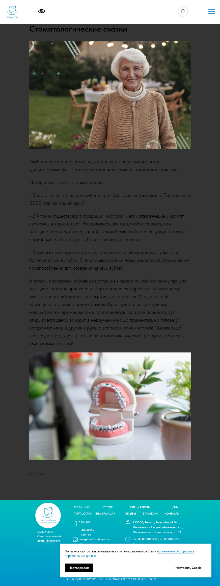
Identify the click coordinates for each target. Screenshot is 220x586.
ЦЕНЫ (174, 507)
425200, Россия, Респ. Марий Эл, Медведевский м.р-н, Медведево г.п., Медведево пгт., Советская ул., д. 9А (157, 527)
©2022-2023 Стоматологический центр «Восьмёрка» (49, 536)
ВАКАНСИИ (150, 513)
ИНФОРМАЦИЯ (105, 513)
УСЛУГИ (108, 507)
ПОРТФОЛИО (83, 513)
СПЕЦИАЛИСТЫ (140, 507)
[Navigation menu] (211, 11)
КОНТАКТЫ (172, 513)
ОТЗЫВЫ (130, 513)
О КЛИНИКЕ (82, 507)
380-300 (85, 522)
